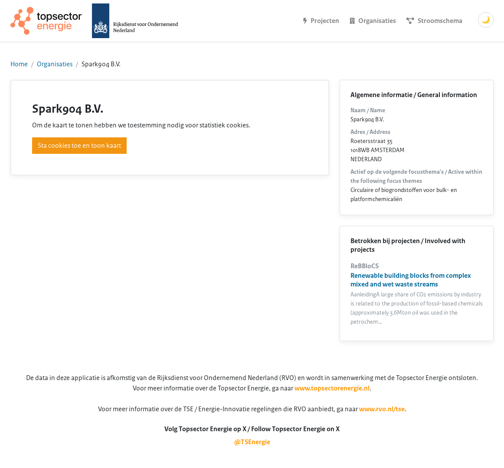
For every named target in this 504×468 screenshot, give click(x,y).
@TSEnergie (252, 442)
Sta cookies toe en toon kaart (79, 145)
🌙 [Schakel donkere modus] (485, 19)
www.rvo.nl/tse (382, 409)
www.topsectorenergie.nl (332, 388)
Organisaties (54, 64)
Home (19, 64)
